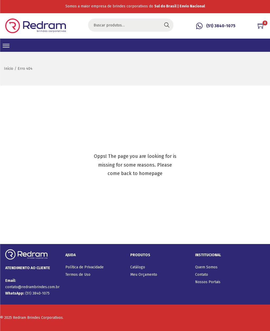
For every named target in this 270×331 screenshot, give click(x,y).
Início (8, 68)
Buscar (167, 25)
